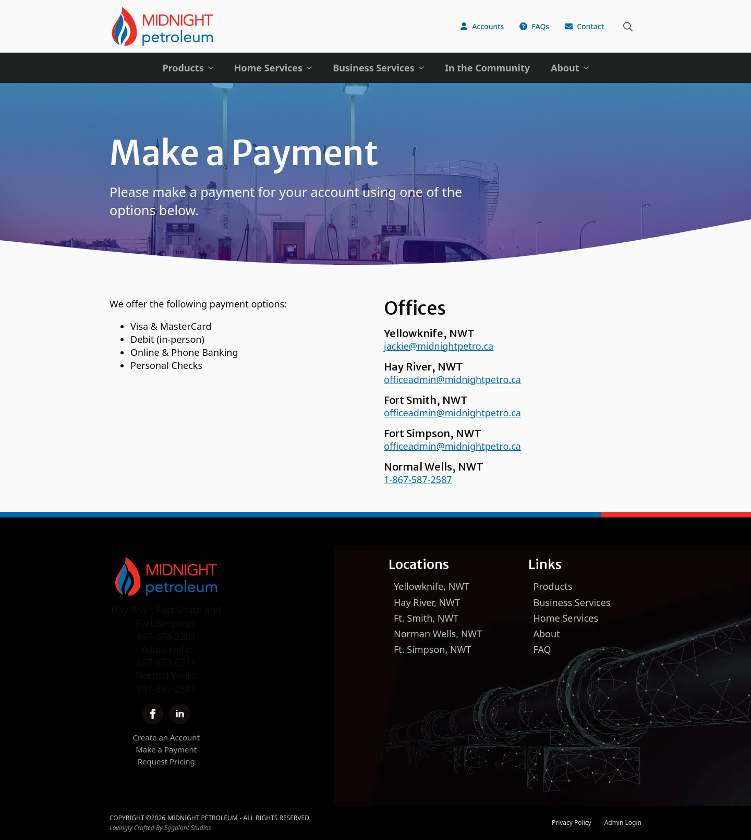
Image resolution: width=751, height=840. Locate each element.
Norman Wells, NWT (438, 633)
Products (182, 67)
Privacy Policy (571, 823)
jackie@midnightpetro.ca (438, 346)
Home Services (268, 67)
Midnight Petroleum (202, 818)
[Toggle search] (627, 26)
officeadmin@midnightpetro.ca (452, 379)
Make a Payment (166, 749)
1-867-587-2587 (418, 479)
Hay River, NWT (427, 602)
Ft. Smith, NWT (426, 618)
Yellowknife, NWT (431, 586)
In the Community (487, 67)
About (565, 67)
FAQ (542, 649)
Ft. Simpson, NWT (432, 649)
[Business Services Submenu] (424, 68)
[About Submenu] (589, 68)
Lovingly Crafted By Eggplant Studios (160, 828)
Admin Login (622, 823)
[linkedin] (179, 713)
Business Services (374, 67)
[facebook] (152, 713)
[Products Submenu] (214, 68)
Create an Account (166, 737)
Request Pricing (166, 761)
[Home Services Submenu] (312, 68)
